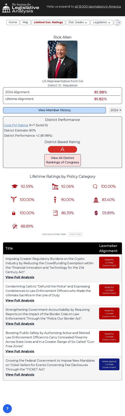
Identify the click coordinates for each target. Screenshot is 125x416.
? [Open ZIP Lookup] (7, 408)
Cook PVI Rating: (16, 125)
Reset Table (75, 234)
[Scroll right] (119, 22)
